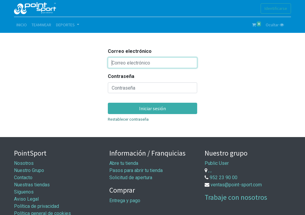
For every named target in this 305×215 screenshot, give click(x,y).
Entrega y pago (124, 200)
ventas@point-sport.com (236, 185)
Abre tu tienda (123, 163)
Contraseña (121, 76)
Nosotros (24, 163)
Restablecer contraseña (128, 119)
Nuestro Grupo (29, 170)
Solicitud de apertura (130, 177)
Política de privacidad (36, 206)
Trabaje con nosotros (236, 197)
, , (209, 170)
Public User (217, 163)
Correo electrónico (130, 51)
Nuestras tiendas (32, 185)
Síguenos (24, 192)
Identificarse (275, 8)
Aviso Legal (26, 199)
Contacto (23, 177)
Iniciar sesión (152, 108)
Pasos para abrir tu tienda (136, 170)
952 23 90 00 (223, 177)
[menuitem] (21, 24)
